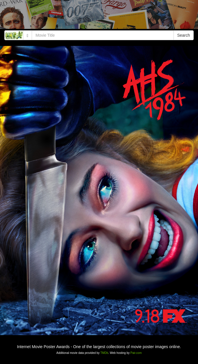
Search (183, 35)
